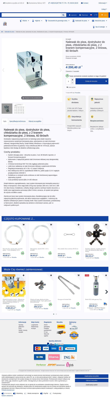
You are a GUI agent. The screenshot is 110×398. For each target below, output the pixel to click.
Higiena (37, 21)
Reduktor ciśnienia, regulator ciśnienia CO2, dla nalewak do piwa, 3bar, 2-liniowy (95, 250)
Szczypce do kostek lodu (64, 299)
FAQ (20, 328)
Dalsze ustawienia (7, 395)
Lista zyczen (71, 87)
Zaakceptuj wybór (92, 385)
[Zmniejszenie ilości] (72, 82)
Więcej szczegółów (35, 121)
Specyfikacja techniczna (17, 121)
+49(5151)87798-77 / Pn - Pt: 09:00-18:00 (63, 3)
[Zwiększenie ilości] (72, 79)
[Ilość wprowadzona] (68, 81)
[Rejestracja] (83, 15)
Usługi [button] (104, 9)
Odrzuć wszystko (91, 380)
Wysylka (14, 257)
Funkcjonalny (57, 393)
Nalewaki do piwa (81, 21)
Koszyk (33, 328)
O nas (46, 332)
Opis (4, 121)
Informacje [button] (102, 3)
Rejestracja (34, 326)
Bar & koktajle (100, 27)
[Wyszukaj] (63, 15)
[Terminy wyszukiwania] (31, 15)
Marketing (20, 393)
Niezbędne (8, 393)
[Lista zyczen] (95, 15)
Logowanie (34, 325)
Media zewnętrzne (33, 393)
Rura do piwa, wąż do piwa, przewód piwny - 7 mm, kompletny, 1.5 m (12, 249)
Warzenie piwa (100, 21)
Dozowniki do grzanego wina (58, 21)
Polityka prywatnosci (8, 390)
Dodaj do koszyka (96, 81)
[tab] (5, 121)
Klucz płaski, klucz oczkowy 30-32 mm (68, 248)
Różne (25, 21)
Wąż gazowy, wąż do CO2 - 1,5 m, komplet (39, 249)
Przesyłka (77, 92)
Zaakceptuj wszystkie (92, 376)
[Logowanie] (73, 15)
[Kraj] (91, 15)
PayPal (46, 393)
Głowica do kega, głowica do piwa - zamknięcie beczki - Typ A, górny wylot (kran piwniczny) (40, 301)
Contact (84, 3)
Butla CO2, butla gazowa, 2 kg (93, 299)
